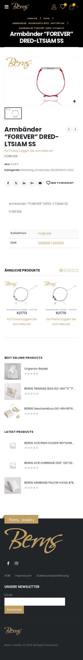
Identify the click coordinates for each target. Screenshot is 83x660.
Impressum (23, 575)
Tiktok (24, 563)
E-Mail (40, 183)
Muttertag (27, 170)
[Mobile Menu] (8, 6)
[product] (21, 293)
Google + (32, 183)
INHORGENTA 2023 (61, 170)
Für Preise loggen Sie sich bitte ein (28, 151)
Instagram (16, 563)
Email (8, 595)
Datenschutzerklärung (53, 575)
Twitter (15, 183)
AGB (7, 575)
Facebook (8, 183)
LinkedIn (24, 183)
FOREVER (44, 233)
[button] (61, 270)
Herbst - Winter (28, 309)
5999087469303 (51, 243)
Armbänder (42, 170)
